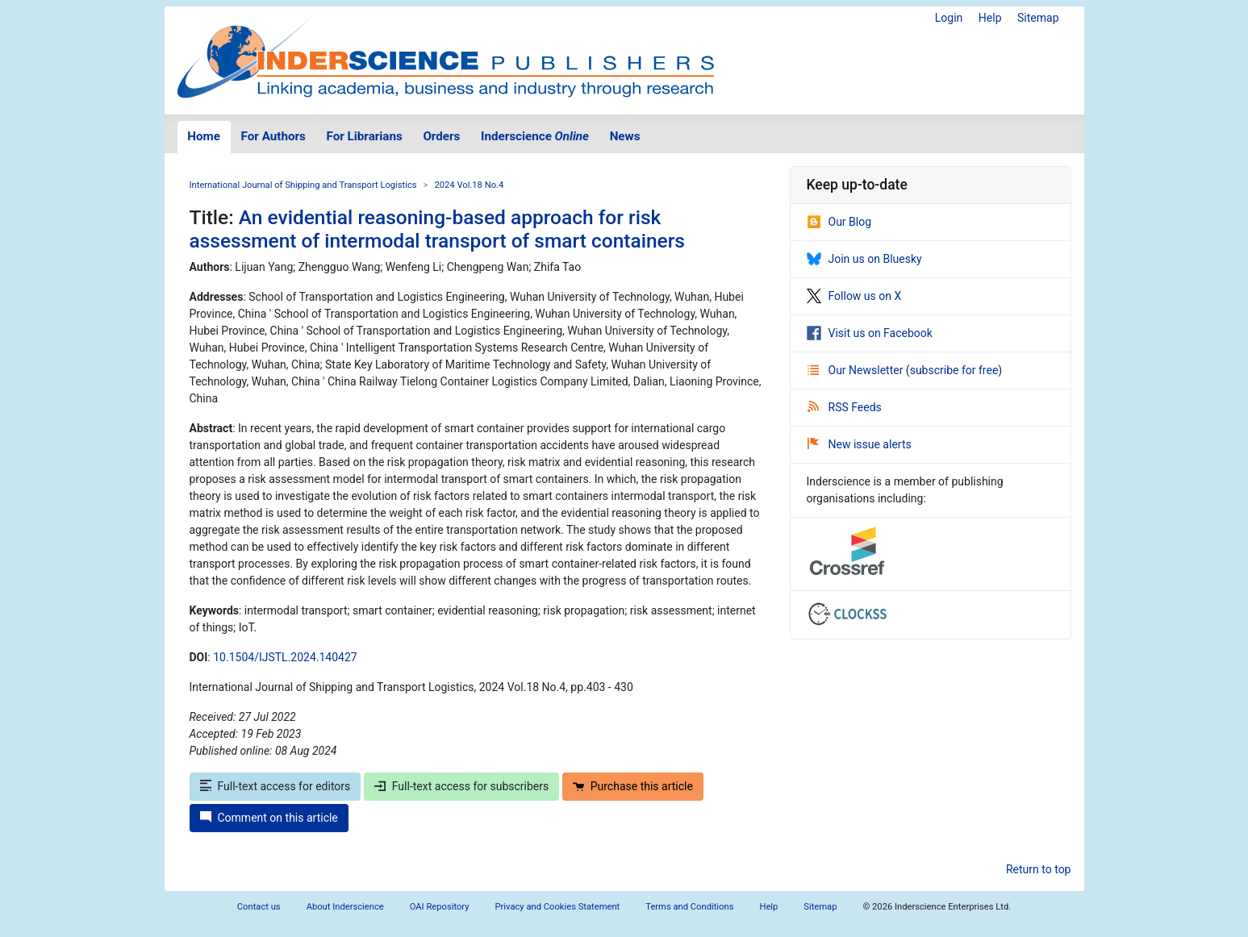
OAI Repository (440, 907)
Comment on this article (269, 817)
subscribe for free (954, 370)
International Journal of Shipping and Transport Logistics (303, 185)
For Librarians (364, 136)
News (625, 136)
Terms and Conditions (689, 907)
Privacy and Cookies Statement (557, 907)
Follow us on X (854, 295)
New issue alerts (860, 444)
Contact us (259, 907)
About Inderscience (345, 907)
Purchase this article (633, 786)
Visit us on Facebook (870, 333)
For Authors (273, 136)
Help (990, 17)
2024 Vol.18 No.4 (468, 185)
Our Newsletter (857, 370)
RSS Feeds (845, 407)
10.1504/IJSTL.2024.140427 (285, 657)
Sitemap (1037, 17)
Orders (441, 136)
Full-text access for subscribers (461, 786)
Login (949, 17)
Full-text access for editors (275, 786)
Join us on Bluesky (864, 258)
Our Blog (839, 221)
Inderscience (535, 136)
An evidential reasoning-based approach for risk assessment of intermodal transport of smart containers (437, 229)
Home (203, 136)
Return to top (1038, 869)
